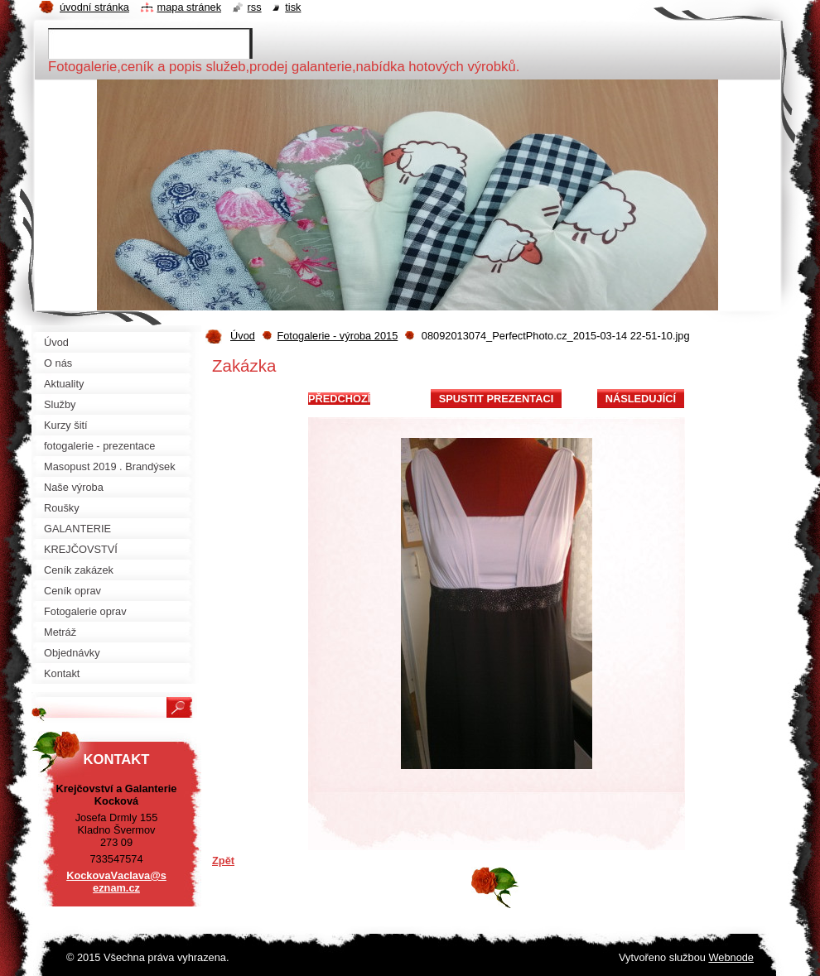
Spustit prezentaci (496, 398)
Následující (640, 398)
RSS (255, 7)
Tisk (293, 7)
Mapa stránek (189, 7)
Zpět (223, 860)
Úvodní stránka (94, 7)
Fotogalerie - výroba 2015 (337, 335)
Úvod (242, 335)
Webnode (731, 957)
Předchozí (339, 398)
